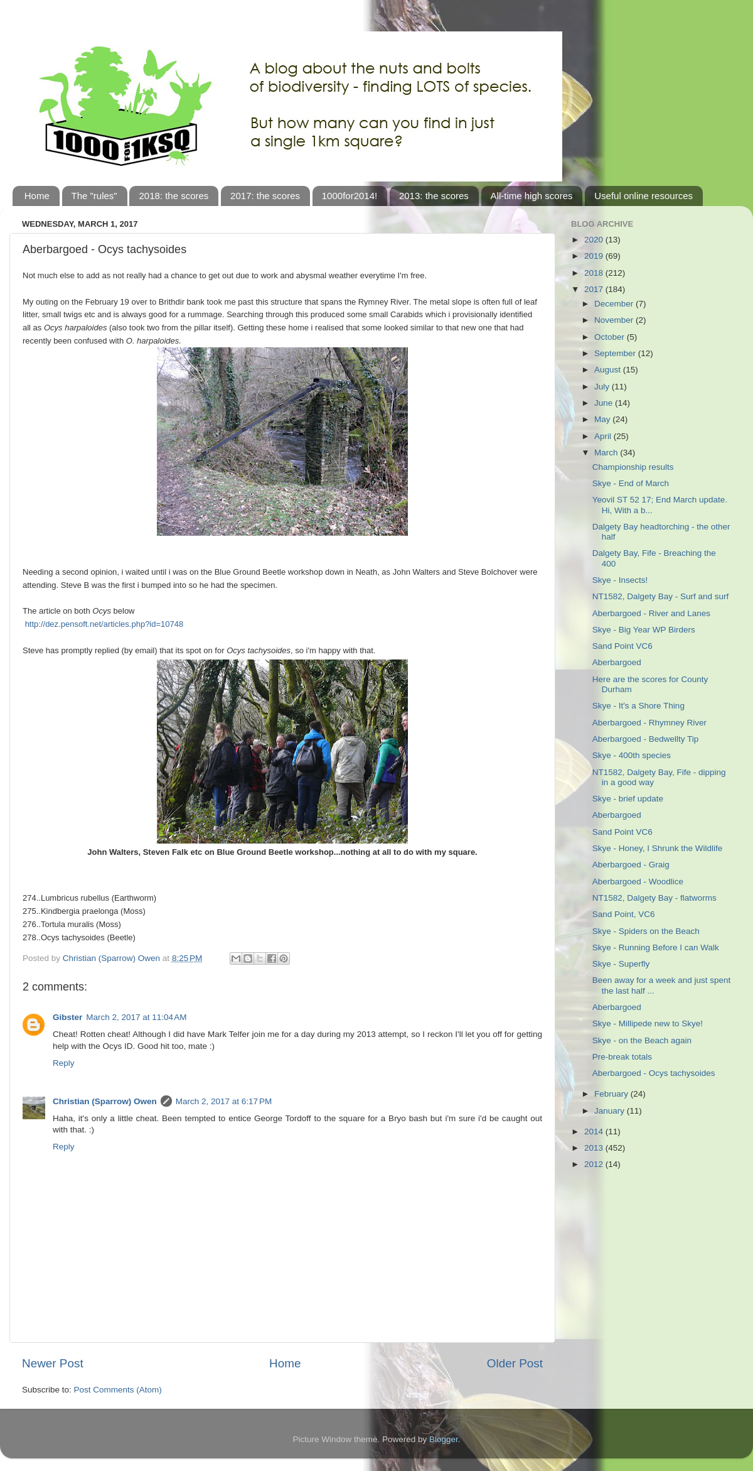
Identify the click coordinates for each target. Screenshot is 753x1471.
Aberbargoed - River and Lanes (651, 613)
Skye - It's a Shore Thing (638, 705)
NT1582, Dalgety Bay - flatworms (654, 898)
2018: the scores (173, 195)
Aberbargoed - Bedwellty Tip (645, 739)
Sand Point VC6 (622, 646)
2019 (595, 256)
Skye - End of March (630, 483)
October (610, 337)
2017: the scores (265, 195)
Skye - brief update (627, 798)
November (615, 320)
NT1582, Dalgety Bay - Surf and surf (660, 596)
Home (37, 195)
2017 (595, 289)
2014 (595, 1131)
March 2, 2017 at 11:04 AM (136, 1017)
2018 (595, 273)
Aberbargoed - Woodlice (637, 881)
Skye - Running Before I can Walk (655, 947)
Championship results (633, 467)
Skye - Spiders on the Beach (646, 931)
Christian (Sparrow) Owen (105, 1101)
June (604, 403)
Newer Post (52, 1363)
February (612, 1094)
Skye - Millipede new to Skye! (647, 1023)
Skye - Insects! (620, 580)
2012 (595, 1164)
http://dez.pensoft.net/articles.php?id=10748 (104, 624)
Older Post (515, 1363)
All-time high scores (532, 195)
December (615, 303)
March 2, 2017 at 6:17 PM (224, 1101)
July (603, 386)
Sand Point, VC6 (623, 914)
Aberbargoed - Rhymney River (649, 722)
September (616, 353)
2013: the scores (434, 195)
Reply (64, 1063)
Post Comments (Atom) (118, 1389)
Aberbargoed (616, 662)
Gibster (67, 1017)
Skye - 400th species (631, 755)
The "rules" (94, 195)
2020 (595, 239)
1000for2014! (349, 195)
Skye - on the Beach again (642, 1040)
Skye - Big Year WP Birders (643, 629)
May (603, 419)
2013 (595, 1148)
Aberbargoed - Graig (631, 864)
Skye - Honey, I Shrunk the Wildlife (657, 848)
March (607, 452)
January (610, 1110)
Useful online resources (643, 195)
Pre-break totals (622, 1056)
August (608, 369)
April (604, 436)
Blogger (443, 1439)
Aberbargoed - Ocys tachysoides (653, 1073)
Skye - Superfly (621, 964)
